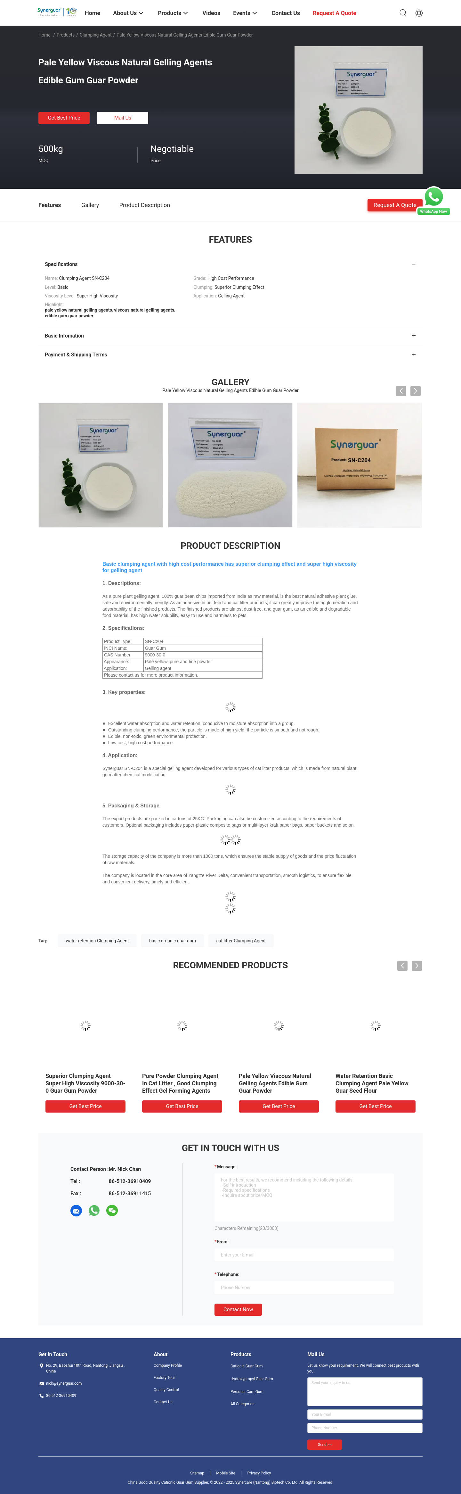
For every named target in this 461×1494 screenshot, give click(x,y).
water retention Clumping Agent (97, 940)
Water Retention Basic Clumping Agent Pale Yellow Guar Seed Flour (372, 1083)
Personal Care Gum (246, 1392)
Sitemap (197, 1473)
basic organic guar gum (172, 940)
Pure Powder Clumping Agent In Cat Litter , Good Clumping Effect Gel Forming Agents (180, 1083)
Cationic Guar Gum (246, 1366)
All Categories (242, 1404)
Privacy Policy (259, 1473)
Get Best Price (64, 118)
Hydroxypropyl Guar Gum (251, 1379)
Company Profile (168, 1365)
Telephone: (228, 1274)
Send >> (324, 1444)
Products (66, 35)
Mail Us (122, 118)
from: (223, 1241)
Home (44, 35)
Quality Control (166, 1390)
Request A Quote (395, 204)
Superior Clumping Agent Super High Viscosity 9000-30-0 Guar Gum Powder (85, 1083)
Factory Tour (164, 1377)
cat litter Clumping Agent (241, 940)
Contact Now (238, 1309)
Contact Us (163, 1402)
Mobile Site (225, 1473)
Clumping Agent (96, 35)
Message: (227, 1166)
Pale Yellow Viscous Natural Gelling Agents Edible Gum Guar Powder (275, 1083)
